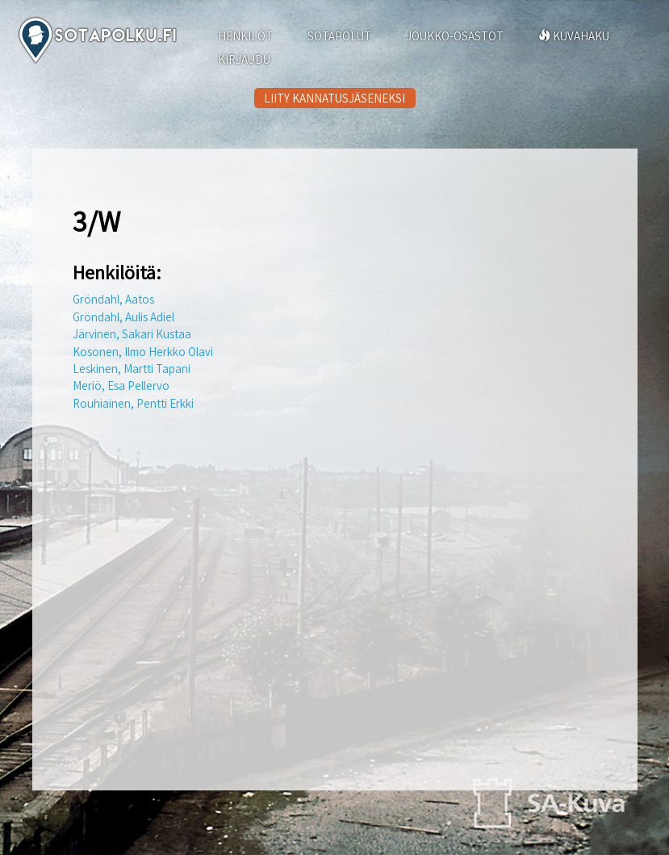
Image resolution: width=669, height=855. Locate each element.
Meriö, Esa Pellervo (121, 385)
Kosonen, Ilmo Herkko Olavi (143, 351)
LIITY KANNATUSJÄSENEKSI (334, 98)
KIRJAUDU (244, 59)
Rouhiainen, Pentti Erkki (133, 403)
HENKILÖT (245, 36)
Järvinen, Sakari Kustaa (132, 334)
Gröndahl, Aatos (113, 299)
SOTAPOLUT (339, 36)
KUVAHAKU (573, 36)
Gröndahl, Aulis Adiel (123, 317)
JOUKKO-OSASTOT (455, 36)
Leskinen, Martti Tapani (131, 368)
